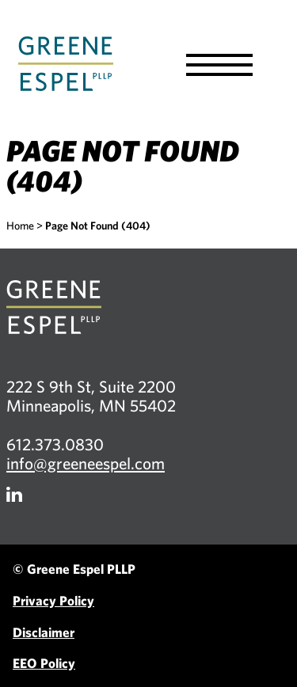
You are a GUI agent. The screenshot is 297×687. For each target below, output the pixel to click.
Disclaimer (43, 632)
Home (20, 225)
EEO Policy (44, 662)
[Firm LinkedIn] (14, 494)
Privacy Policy (53, 600)
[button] (219, 65)
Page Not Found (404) (97, 225)
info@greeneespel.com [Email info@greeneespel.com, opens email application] (85, 463)
